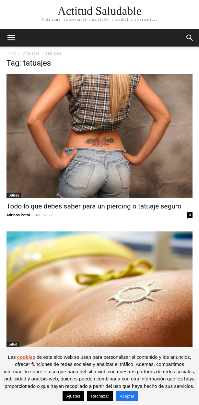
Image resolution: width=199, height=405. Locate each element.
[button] (11, 38)
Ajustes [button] (73, 396)
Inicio (11, 53)
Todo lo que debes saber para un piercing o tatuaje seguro (93, 206)
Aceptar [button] (127, 396)
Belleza (13, 195)
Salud (12, 344)
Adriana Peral (18, 214)
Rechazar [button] (100, 396)
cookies (26, 357)
